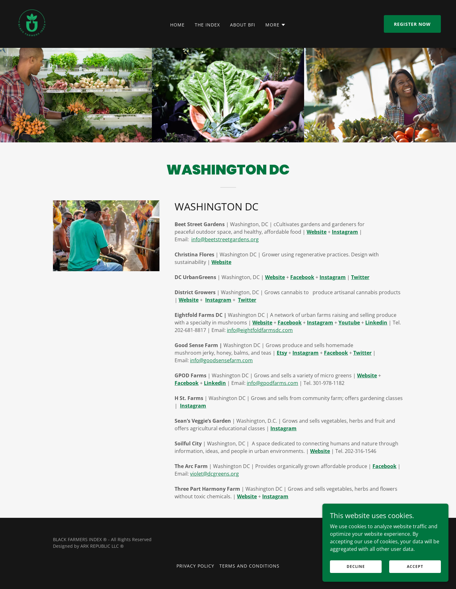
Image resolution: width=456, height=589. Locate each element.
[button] (275, 25)
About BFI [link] (242, 25)
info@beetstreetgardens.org (225, 239)
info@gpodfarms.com (272, 383)
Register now (412, 24)
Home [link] (177, 25)
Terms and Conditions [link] (249, 566)
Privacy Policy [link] (195, 566)
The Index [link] (207, 25)
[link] (31, 23)
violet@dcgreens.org (214, 473)
